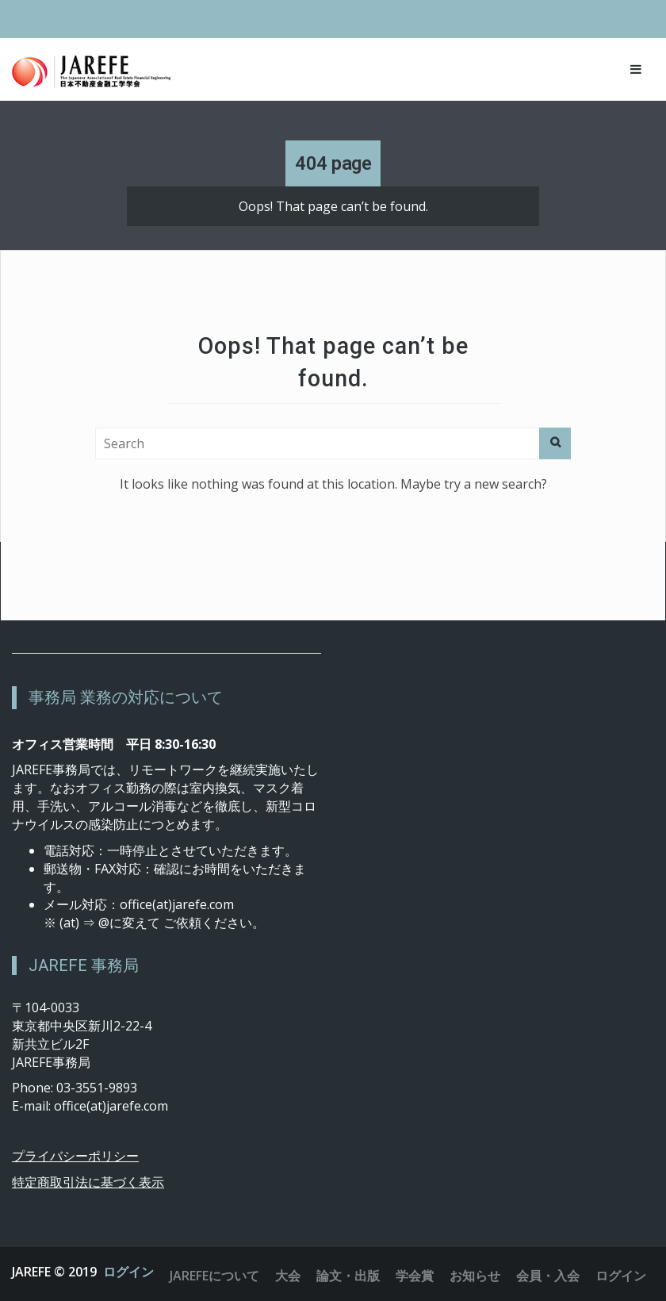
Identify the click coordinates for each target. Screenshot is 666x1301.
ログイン (128, 1271)
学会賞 (415, 1275)
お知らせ (475, 1275)
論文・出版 (348, 1275)
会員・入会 (548, 1275)
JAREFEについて (214, 1275)
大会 (287, 1275)
